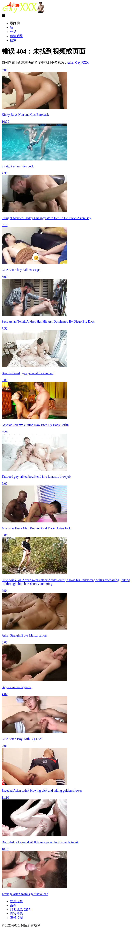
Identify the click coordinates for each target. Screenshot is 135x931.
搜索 (13, 40)
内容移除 (16, 913)
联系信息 (16, 901)
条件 (13, 905)
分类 (13, 31)
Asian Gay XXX (78, 62)
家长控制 (16, 918)
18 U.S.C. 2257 (20, 909)
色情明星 (16, 36)
